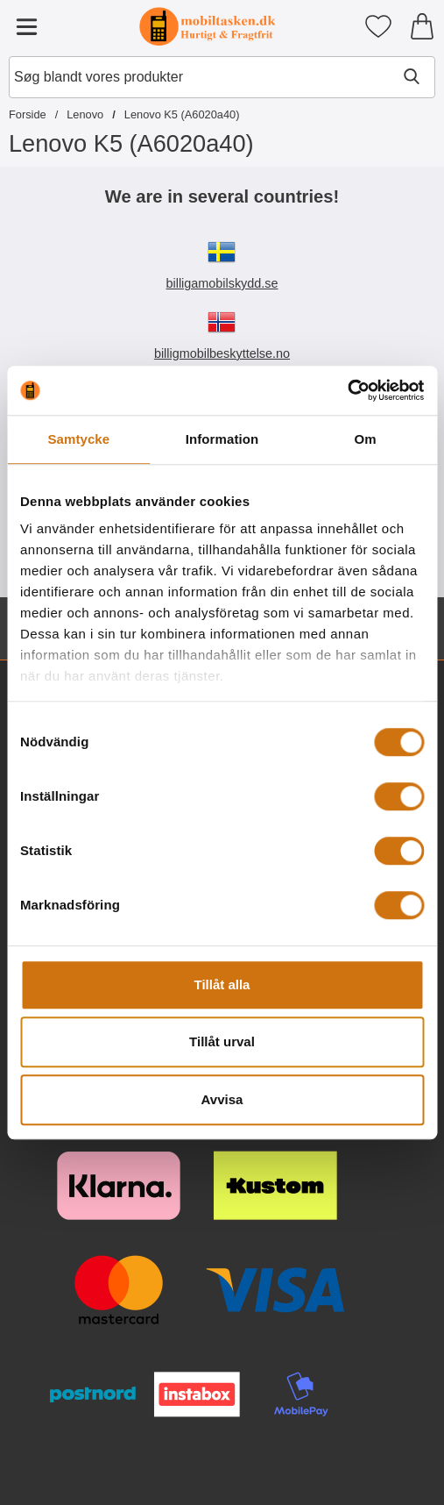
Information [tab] (222, 439)
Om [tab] (366, 439)
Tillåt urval (222, 1041)
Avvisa (222, 1099)
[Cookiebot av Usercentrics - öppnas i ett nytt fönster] (347, 390)
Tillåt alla (222, 984)
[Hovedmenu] (26, 26)
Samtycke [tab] (78, 439)
